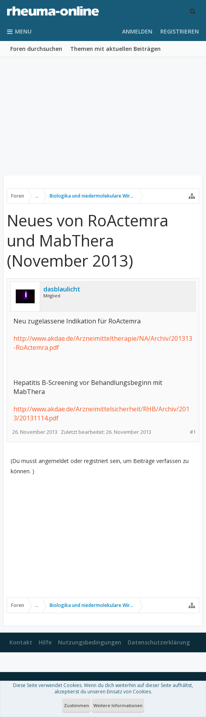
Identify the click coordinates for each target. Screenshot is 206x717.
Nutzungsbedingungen (89, 642)
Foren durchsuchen (36, 48)
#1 (193, 432)
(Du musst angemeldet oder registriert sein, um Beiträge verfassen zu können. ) (100, 466)
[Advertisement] (103, 116)
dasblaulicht (61, 289)
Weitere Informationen (118, 705)
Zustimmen (76, 705)
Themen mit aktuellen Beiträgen (115, 48)
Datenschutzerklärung (159, 642)
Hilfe (45, 642)
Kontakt (20, 642)
